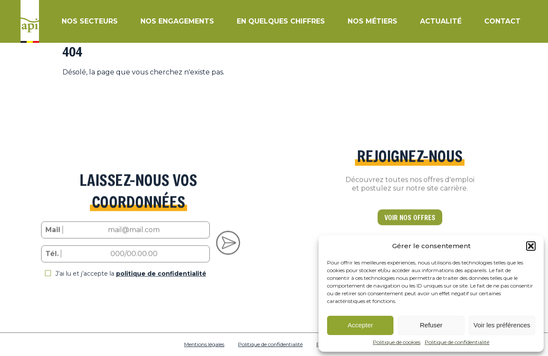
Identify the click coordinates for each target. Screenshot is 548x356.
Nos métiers (372, 21)
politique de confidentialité (161, 279)
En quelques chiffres (281, 21)
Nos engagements (177, 21)
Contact (502, 21)
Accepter (360, 325)
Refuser (431, 325)
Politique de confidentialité (457, 342)
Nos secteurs (90, 21)
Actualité (441, 21)
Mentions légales (204, 344)
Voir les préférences (502, 325)
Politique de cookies (396, 342)
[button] (531, 246)
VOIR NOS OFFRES (409, 223)
